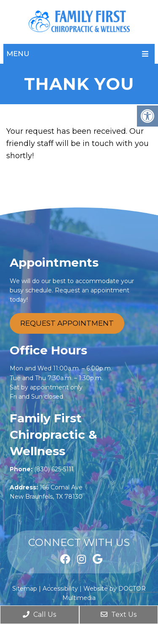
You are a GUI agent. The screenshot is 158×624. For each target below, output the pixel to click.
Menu (17, 53)
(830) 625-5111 (54, 469)
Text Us (119, 614)
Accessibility (60, 588)
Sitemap (24, 588)
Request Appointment (67, 323)
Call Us (39, 614)
